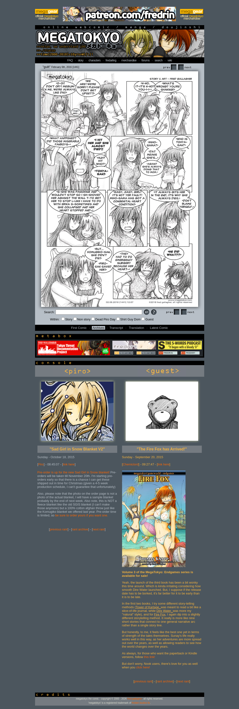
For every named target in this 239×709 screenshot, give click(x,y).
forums (146, 60)
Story (66, 319)
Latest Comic (159, 328)
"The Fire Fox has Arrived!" (162, 449)
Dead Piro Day (103, 319)
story (80, 60)
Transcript (116, 328)
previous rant (59, 529)
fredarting (111, 60)
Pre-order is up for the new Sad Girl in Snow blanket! (73, 472)
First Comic (79, 328)
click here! (143, 667)
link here (69, 464)
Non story (82, 319)
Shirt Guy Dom (128, 319)
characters (94, 60)
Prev (169, 67)
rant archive (80, 529)
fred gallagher (134, 698)
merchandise (128, 60)
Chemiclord (130, 464)
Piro (41, 464)
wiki (169, 60)
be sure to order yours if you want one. (81, 515)
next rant (99, 529)
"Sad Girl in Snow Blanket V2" (77, 449)
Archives (98, 328)
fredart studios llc (141, 703)
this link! (149, 657)
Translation (136, 328)
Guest (147, 319)
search (158, 60)
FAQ (70, 60)
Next (184, 67)
